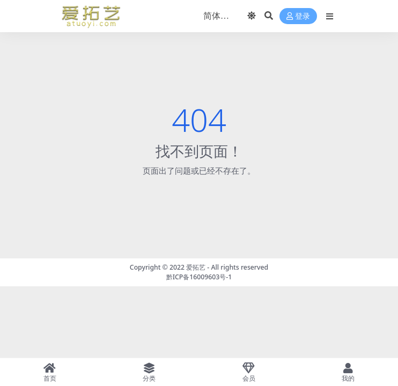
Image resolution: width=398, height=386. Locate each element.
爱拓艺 (195, 267)
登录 (298, 16)
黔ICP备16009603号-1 (199, 276)
